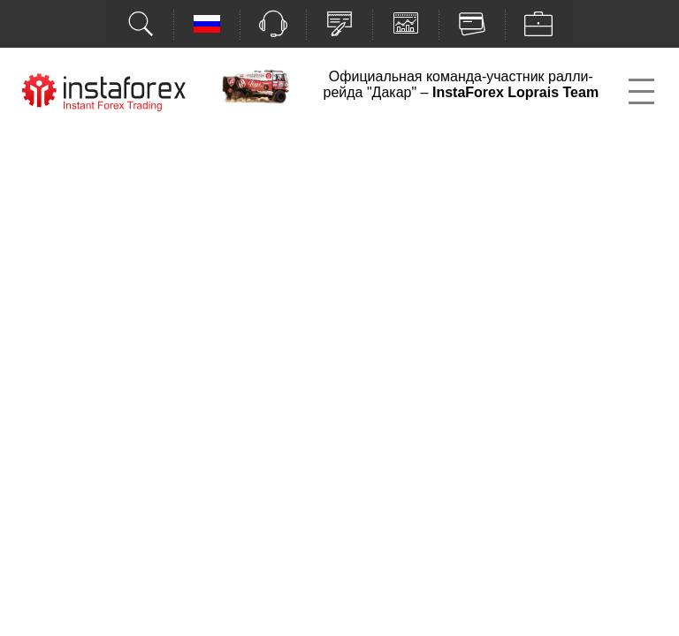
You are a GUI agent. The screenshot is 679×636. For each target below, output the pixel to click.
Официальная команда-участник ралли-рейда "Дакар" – (461, 84)
